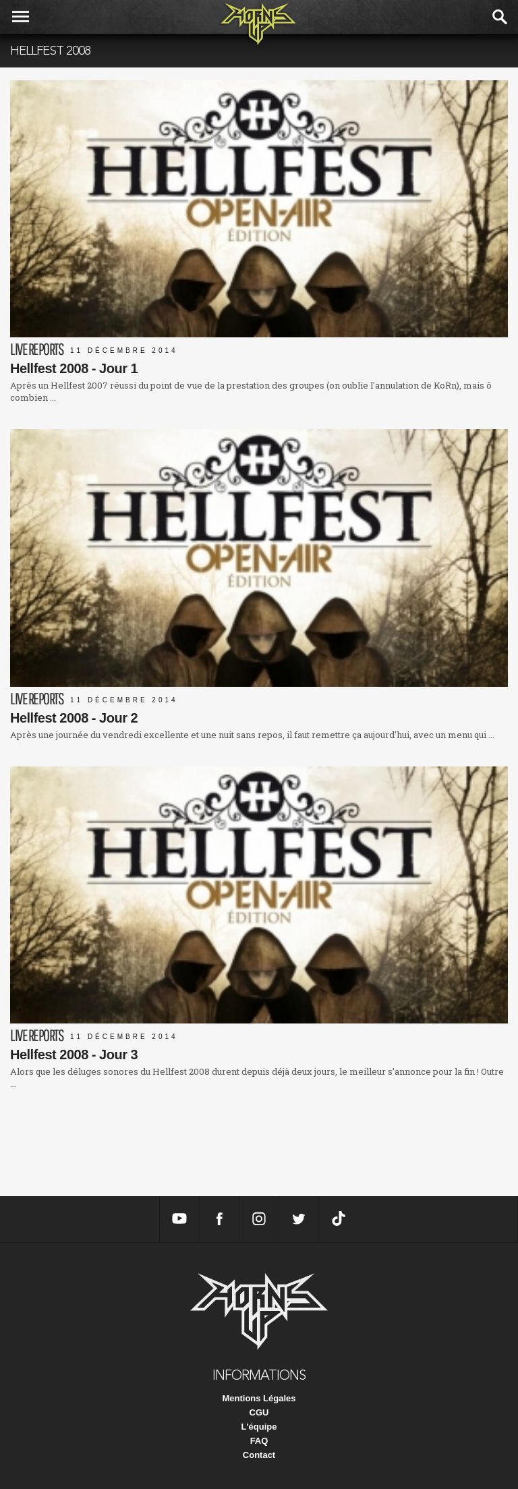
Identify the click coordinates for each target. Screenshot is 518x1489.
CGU (259, 1412)
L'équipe (259, 1427)
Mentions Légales (258, 1398)
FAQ (259, 1441)
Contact (259, 1455)
